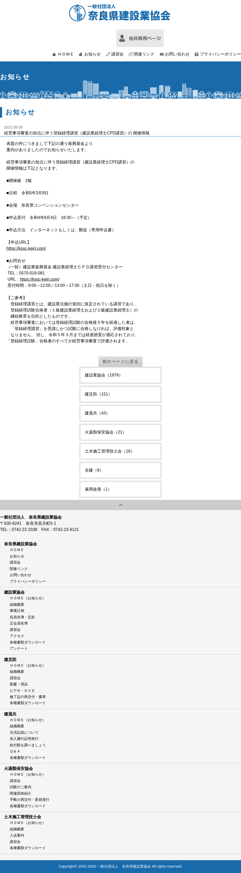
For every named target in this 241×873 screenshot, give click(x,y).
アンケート (19, 648)
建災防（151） (98, 394)
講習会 (117, 54)
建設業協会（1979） (104, 375)
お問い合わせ (177, 54)
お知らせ (92, 54)
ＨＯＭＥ (66, 54)
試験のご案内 (20, 787)
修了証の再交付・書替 (28, 697)
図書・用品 (19, 684)
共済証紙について (24, 732)
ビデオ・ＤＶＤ (22, 690)
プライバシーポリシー (220, 54)
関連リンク (144, 54)
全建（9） (94, 470)
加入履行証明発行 (24, 739)
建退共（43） (97, 413)
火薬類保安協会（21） (105, 432)
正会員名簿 (19, 623)
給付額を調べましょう (28, 745)
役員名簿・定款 (22, 617)
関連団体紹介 (20, 793)
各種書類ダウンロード (28, 642)
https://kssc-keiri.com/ (26, 248)
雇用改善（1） (98, 489)
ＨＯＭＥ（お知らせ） (28, 598)
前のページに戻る (121, 361)
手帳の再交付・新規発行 (29, 799)
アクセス (17, 636)
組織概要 (17, 604)
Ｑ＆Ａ (15, 751)
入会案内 (17, 835)
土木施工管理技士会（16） (110, 451)
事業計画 (17, 611)
